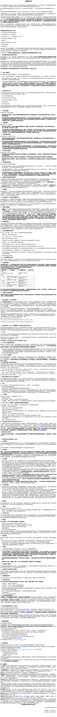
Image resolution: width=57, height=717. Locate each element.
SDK (41, 430)
